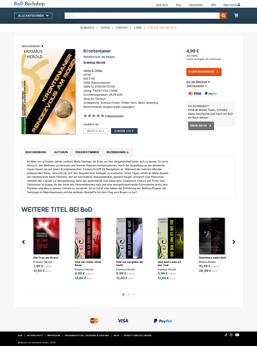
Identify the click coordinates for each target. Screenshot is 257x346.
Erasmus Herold (94, 62)
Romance (87, 27)
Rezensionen (118, 152)
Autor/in (61, 152)
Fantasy (122, 27)
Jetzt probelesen (30, 45)
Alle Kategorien (33, 15)
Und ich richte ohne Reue (88, 263)
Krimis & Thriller (93, 70)
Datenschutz (35, 335)
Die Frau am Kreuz (45, 257)
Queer (105, 27)
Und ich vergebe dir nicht (129, 263)
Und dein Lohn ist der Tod (169, 263)
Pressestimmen (87, 152)
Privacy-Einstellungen (137, 335)
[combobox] (146, 16)
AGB (20, 335)
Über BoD (162, 4)
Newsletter (196, 4)
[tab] (35, 152)
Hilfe (213, 4)
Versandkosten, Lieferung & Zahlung (87, 335)
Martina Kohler (207, 261)
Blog (178, 4)
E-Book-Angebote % (162, 27)
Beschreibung (35, 152)
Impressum (53, 335)
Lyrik (138, 27)
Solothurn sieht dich (212, 257)
